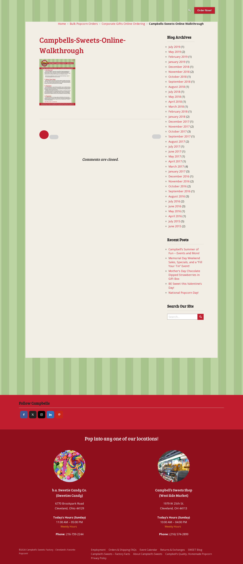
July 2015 (174, 221)
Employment (98, 549)
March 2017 (176, 166)
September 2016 (179, 191)
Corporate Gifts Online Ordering (123, 24)
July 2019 (174, 47)
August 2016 (176, 196)
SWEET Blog (195, 549)
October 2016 (177, 186)
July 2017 (174, 146)
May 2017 (174, 156)
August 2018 (176, 87)
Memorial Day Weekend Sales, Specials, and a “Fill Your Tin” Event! (185, 262)
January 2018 (176, 116)
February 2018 (178, 111)
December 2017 (178, 121)
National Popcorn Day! (183, 292)
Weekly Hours (69, 526)
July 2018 (174, 92)
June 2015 (174, 226)
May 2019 (174, 52)
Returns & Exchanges (172, 549)
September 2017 (179, 136)
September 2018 (179, 81)
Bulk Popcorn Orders (84, 24)
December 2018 (178, 67)
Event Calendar (148, 549)
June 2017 (174, 151)
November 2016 (179, 181)
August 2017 (176, 141)
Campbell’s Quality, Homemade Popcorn (188, 554)
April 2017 (175, 161)
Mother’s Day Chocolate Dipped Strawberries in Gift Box (184, 275)
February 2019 (178, 57)
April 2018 (175, 101)
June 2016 (174, 206)
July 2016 (174, 201)
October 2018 (177, 76)
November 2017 (179, 126)
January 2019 (176, 62)
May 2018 (174, 96)
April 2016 (175, 216)
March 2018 (176, 106)
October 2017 (177, 131)
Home (62, 24)
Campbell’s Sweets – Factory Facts (110, 554)
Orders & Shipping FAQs (123, 549)
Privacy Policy (98, 558)
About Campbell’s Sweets (147, 554)
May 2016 (174, 211)
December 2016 (178, 176)
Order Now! (204, 10)
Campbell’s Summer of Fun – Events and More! (183, 251)
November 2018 (179, 72)
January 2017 (176, 171)
